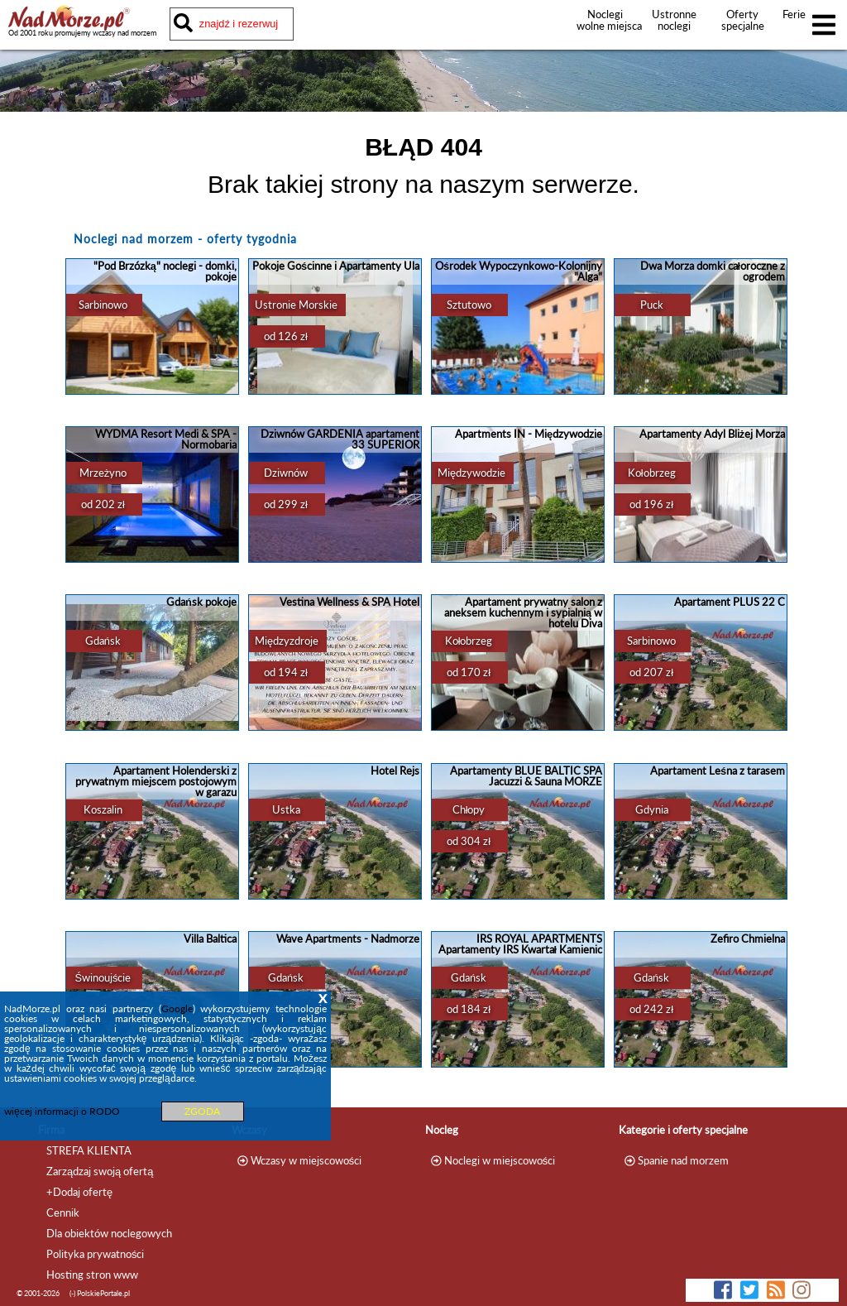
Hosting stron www (92, 1274)
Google (177, 1008)
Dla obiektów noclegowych (109, 1233)
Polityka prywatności (95, 1253)
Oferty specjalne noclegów (742, 25)
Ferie (794, 14)
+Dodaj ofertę (79, 1191)
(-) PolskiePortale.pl (99, 1293)
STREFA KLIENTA (89, 1150)
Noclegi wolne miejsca (605, 19)
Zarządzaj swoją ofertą (99, 1171)
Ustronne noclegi (674, 19)
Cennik (62, 1212)
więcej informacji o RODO (62, 1111)
